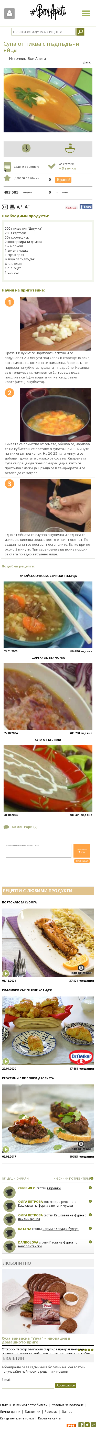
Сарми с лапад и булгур (60, 1229)
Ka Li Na (24, 1229)
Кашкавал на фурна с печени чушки (45, 1205)
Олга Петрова (30, 1202)
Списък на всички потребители (24, 1405)
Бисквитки (32, 1411)
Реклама (51, 1411)
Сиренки (54, 1188)
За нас (67, 1411)
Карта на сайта (49, 1418)
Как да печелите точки (17, 1418)
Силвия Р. (27, 1188)
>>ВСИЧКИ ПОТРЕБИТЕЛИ (71, 1178)
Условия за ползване (68, 1405)
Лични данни (10, 1411)
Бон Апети (37, 58)
